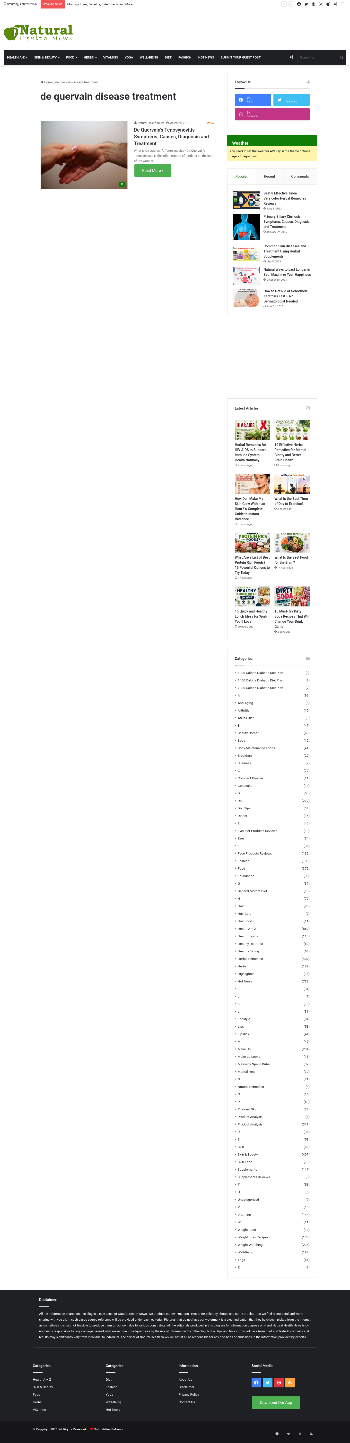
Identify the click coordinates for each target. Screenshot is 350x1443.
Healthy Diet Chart (251, 948)
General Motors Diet (252, 896)
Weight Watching (250, 1249)
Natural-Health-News (109, 1434)
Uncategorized (248, 1204)
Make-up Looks (249, 1061)
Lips (241, 1031)
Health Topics (248, 941)
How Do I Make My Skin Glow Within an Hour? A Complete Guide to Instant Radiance (250, 514)
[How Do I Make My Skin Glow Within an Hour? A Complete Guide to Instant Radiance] (252, 489)
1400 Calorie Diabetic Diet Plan (260, 685)
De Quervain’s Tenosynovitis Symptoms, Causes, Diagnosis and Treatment (171, 136)
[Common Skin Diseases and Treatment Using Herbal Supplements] (248, 254)
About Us (185, 1384)
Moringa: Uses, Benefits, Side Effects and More (99, 4)
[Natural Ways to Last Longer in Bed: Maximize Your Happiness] (248, 278)
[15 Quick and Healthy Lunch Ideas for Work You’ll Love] (252, 602)
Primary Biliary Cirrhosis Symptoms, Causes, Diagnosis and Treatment (284, 223)
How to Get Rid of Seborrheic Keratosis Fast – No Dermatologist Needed (287, 300)
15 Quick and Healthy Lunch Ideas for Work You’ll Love (251, 621)
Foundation (246, 881)
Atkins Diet (246, 723)
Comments (300, 176)
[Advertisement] (233, 25)
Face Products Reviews (255, 858)
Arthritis (244, 715)
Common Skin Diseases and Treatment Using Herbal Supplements (286, 253)
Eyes (241, 843)
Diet (168, 57)
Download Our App (276, 1407)
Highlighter (246, 979)
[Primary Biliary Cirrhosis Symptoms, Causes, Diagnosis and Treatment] (248, 229)
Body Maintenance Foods (256, 753)
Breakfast (245, 760)
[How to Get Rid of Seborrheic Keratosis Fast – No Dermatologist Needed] (248, 301)
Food (70, 57)
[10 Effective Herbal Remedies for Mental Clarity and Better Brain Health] (292, 435)
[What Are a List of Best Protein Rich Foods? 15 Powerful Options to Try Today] (252, 548)
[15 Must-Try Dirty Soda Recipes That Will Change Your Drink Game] (292, 602)
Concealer (245, 790)
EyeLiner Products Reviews (257, 836)
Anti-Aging (245, 708)
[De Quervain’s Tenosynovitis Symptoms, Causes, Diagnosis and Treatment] (84, 155)
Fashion (185, 57)
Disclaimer (186, 1392)
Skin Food (245, 1167)
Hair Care (245, 918)
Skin (241, 1152)
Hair (241, 911)
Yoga (129, 57)
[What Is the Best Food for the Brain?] (292, 548)
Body (241, 745)
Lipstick (243, 1039)
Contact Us (187, 1407)
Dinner (242, 820)
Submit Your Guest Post (241, 57)
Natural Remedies (251, 1091)
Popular (241, 176)
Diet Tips (244, 813)
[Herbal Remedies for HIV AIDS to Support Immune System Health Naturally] (252, 435)
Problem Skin (247, 1114)
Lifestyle (244, 1024)
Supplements (247, 1174)
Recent (269, 176)
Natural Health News (151, 123)
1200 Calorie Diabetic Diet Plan (260, 678)
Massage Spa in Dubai (254, 1069)
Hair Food (245, 926)
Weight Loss (247, 1234)
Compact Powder (250, 783)
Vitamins (110, 57)
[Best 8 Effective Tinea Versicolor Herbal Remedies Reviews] (248, 201)
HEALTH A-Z (16, 57)
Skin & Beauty (45, 57)
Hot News (206, 57)
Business (244, 768)
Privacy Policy (189, 1399)
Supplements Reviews (254, 1182)
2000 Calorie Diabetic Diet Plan (260, 693)
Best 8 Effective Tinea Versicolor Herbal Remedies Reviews (286, 200)
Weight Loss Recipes (253, 1242)
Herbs (89, 57)
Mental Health (248, 1076)
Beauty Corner (248, 738)
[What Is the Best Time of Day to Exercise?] (292, 489)
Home (46, 82)
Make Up (244, 1054)
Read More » (153, 170)
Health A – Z (247, 933)
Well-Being (149, 57)
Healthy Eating (248, 956)
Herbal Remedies (250, 963)
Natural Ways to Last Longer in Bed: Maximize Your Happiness (286, 276)
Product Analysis (250, 1122)
